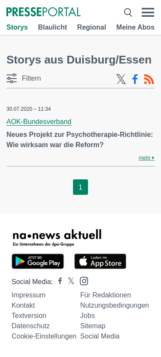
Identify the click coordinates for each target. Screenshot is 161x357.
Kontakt (23, 305)
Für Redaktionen (105, 295)
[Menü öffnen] (148, 12)
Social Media (100, 336)
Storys (17, 27)
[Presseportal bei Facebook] (57, 281)
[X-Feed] (121, 79)
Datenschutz (31, 326)
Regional (91, 27)
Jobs (87, 315)
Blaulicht (52, 27)
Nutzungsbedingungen (114, 305)
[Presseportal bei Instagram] (81, 280)
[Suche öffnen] (128, 12)
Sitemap (93, 326)
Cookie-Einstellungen (44, 336)
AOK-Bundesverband (38, 121)
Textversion (29, 315)
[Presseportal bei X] (68, 281)
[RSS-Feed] (149, 79)
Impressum (29, 295)
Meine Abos (135, 27)
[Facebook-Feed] (135, 79)
